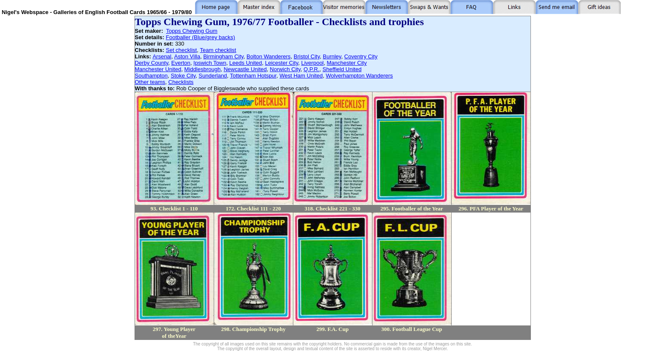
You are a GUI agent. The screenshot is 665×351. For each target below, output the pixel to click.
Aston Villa (187, 56)
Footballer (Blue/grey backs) (200, 37)
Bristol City (307, 56)
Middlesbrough (202, 69)
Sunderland (213, 75)
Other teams (150, 82)
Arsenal (161, 56)
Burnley (332, 56)
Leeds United (245, 63)
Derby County (152, 63)
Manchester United (158, 69)
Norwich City (285, 69)
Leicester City (281, 63)
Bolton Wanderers (269, 56)
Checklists (180, 82)
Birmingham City (223, 56)
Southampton (151, 75)
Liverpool (312, 63)
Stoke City (183, 75)
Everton (180, 63)
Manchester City (347, 63)
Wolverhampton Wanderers (359, 75)
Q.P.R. (311, 69)
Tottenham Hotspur (253, 75)
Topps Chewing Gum (192, 31)
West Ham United (301, 75)
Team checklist (218, 50)
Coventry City (361, 56)
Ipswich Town (209, 63)
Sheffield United (342, 69)
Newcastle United (245, 69)
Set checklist (181, 50)
